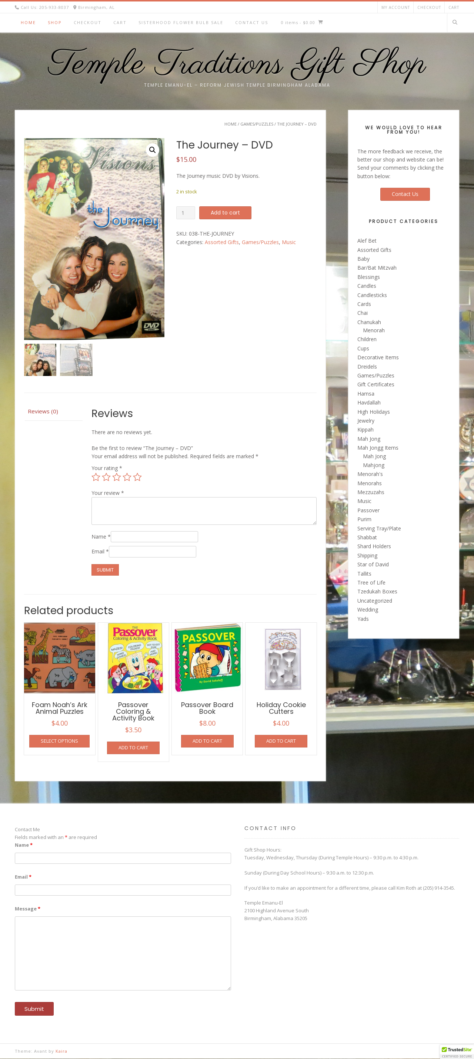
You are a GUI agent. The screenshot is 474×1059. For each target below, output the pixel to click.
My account (395, 7)
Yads (363, 618)
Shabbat (367, 537)
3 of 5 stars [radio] (116, 477)
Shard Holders (374, 546)
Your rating (106, 468)
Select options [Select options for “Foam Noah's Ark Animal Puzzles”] (59, 741)
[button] (152, 150)
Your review (107, 492)
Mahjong (373, 465)
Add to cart (225, 212)
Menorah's (370, 473)
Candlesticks (372, 295)
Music (289, 242)
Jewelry (365, 420)
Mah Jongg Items (377, 447)
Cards (364, 303)
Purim (364, 519)
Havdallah (369, 402)
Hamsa (365, 393)
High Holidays (373, 411)
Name (101, 536)
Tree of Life (371, 582)
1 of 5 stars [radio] (95, 477)
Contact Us (251, 22)
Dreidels (367, 366)
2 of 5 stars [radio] (106, 477)
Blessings (368, 276)
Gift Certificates (375, 384)
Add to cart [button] (133, 748)
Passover (368, 510)
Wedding (367, 609)
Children (367, 339)
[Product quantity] (185, 212)
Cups (363, 348)
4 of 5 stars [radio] (127, 477)
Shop (55, 22)
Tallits (364, 573)
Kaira (61, 1051)
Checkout (429, 7)
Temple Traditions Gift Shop (237, 64)
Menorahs (369, 483)
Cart (453, 7)
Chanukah (369, 322)
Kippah (365, 429)
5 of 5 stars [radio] (137, 477)
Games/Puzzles (256, 124)
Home (28, 22)
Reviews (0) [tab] (43, 411)
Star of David (373, 564)
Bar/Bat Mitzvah (377, 267)
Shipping (367, 555)
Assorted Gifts (222, 242)
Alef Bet (367, 240)
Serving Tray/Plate (379, 528)
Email (100, 551)
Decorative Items (378, 357)
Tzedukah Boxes (377, 591)
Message (27, 908)
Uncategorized (374, 600)
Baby (363, 258)
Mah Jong (368, 438)
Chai (362, 312)
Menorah (374, 330)
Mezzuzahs (370, 492)
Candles (366, 285)
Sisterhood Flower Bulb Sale (180, 22)
